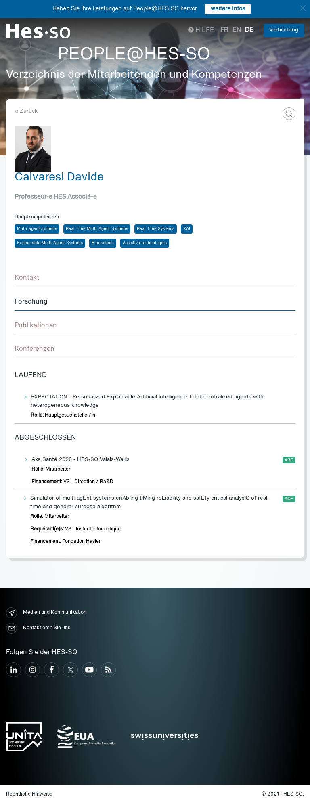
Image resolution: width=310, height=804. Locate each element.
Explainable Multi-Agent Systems (50, 243)
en (236, 30)
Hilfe (201, 30)
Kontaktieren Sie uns (38, 628)
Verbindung (283, 30)
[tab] (155, 278)
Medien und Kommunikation (46, 612)
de (249, 30)
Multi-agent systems (37, 229)
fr (224, 30)
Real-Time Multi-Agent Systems (97, 229)
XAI (186, 229)
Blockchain (103, 243)
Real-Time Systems (155, 229)
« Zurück (26, 111)
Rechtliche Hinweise (29, 794)
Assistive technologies (145, 243)
